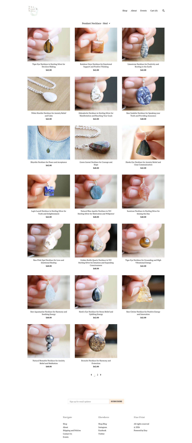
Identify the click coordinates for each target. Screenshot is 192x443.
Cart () (154, 10)
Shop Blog (102, 424)
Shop (124, 10)
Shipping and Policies (72, 430)
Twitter (101, 433)
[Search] (164, 10)
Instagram (102, 427)
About (134, 10)
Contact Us (67, 433)
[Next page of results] (100, 374)
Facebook (102, 430)
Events (143, 10)
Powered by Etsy (140, 430)
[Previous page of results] (92, 374)
